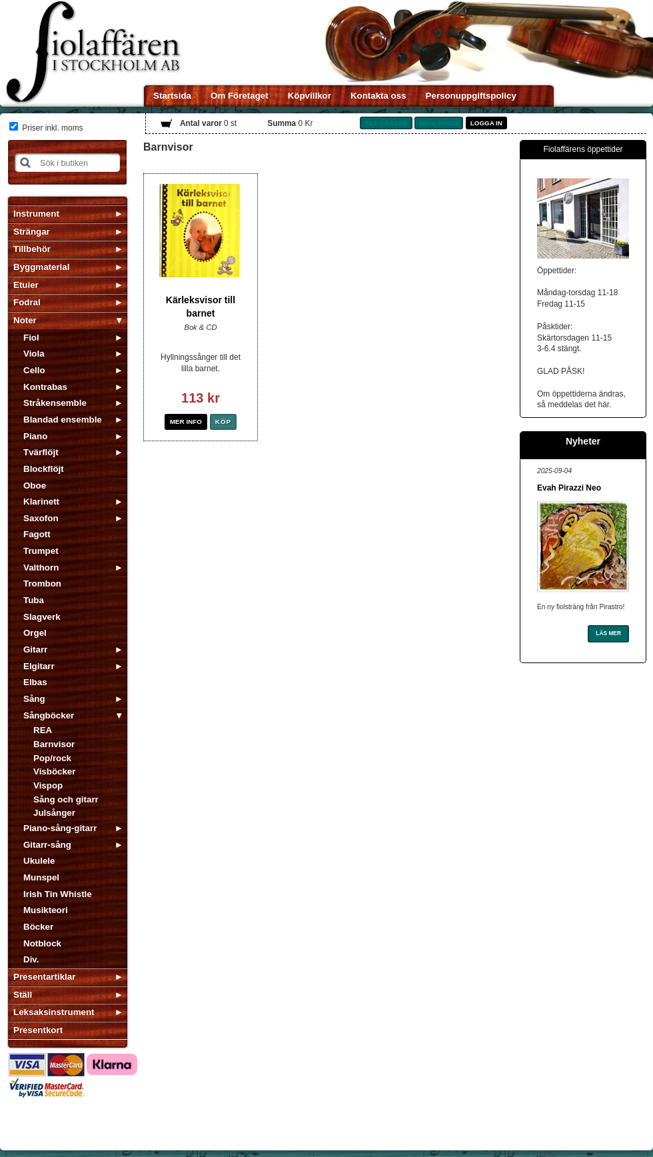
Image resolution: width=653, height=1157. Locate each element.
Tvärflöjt (41, 452)
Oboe (34, 486)
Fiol (31, 338)
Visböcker (54, 771)
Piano (35, 436)
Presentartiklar (44, 977)
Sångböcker (48, 715)
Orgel (35, 633)
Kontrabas (45, 387)
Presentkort (38, 1030)
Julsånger (54, 813)
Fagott (37, 534)
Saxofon (41, 518)
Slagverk (42, 617)
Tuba (33, 600)
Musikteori (45, 910)
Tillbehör (32, 249)
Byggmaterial (41, 267)
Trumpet (41, 551)
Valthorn (41, 568)
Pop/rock (52, 758)
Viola (34, 354)
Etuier (26, 285)
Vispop (48, 785)
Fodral (27, 302)
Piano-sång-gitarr (60, 828)
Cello (34, 370)
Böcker (38, 927)
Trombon (42, 583)
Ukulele (39, 861)
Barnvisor (54, 744)
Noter (25, 320)
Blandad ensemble (62, 420)
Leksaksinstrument (53, 1012)
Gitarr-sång (47, 845)
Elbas (35, 682)
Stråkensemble (55, 403)
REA (42, 730)
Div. (31, 959)
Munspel (41, 877)
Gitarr (35, 649)
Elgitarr (39, 666)
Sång (34, 699)
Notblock (42, 943)
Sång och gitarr (66, 799)
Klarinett (41, 502)
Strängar (31, 232)
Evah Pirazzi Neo (569, 488)
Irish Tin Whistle (57, 894)
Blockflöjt (43, 469)
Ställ (22, 995)
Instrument (36, 214)
